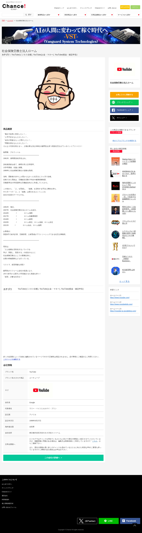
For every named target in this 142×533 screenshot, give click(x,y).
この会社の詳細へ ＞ (53, 458)
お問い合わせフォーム (9, 507)
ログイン (135, 7)
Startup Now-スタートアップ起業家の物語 (129, 161)
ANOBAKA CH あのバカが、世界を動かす (129, 173)
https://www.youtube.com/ (119, 298)
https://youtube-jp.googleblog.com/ (123, 311)
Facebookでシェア (124, 110)
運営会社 (5, 496)
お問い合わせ (112, 8)
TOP (3, 20)
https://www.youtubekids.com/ (121, 304)
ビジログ (10, 21)
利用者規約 (5, 499)
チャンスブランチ (86, 8)
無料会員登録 (125, 7)
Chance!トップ (59, 8)
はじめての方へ (72, 8)
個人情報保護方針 (7, 503)
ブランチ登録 (116, 132)
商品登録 (116, 151)
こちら (94, 441)
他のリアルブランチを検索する (124, 141)
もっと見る (124, 281)
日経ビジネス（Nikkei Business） (127, 258)
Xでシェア (121, 118)
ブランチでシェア (123, 102)
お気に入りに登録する (124, 95)
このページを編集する (11, 359)
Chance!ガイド (100, 8)
